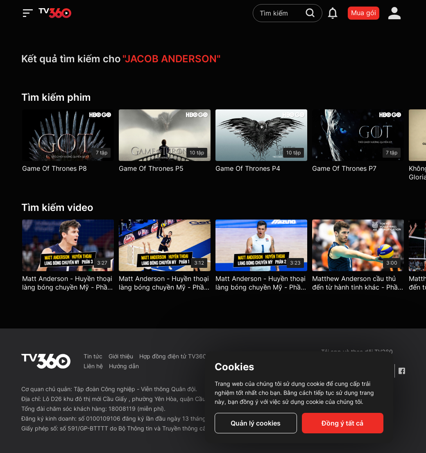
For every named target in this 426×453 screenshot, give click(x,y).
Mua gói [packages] (363, 13)
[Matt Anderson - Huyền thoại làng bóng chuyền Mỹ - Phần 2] (261, 257)
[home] (55, 13)
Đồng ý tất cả (342, 423)
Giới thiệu (121, 356)
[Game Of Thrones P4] (261, 142)
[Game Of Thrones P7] (358, 142)
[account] (394, 13)
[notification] (332, 13)
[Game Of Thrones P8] (68, 142)
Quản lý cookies (256, 423)
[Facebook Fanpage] (401, 370)
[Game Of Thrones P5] (165, 142)
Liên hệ (93, 365)
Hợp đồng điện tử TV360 (172, 356)
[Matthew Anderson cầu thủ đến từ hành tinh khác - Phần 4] (358, 257)
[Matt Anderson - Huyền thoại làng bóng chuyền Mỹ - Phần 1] (165, 257)
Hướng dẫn (124, 365)
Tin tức (93, 356)
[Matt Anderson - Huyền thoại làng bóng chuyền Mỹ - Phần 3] (68, 257)
